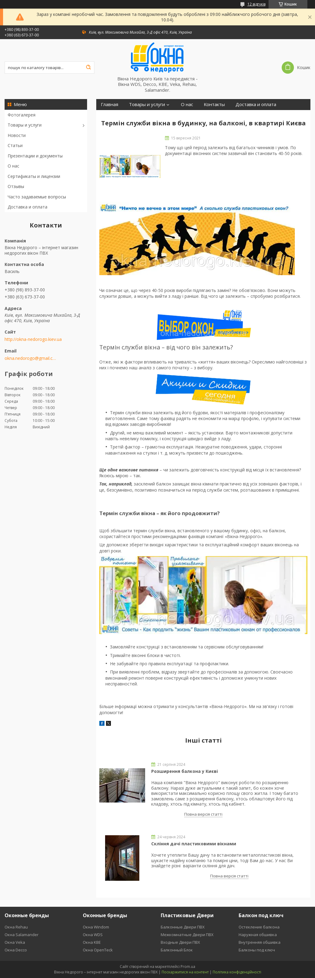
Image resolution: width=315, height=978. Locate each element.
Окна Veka (15, 942)
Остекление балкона (259, 927)
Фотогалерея (21, 115)
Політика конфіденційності (237, 972)
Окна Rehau (16, 927)
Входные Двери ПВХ (180, 942)
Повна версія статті (203, 814)
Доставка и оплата (27, 207)
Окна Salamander (21, 934)
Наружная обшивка (258, 934)
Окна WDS (93, 934)
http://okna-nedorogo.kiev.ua (33, 339)
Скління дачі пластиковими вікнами (193, 844)
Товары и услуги (25, 125)
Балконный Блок (177, 950)
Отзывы (16, 186)
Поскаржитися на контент (185, 972)
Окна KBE (92, 942)
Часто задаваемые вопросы (37, 197)
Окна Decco (16, 950)
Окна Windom (96, 927)
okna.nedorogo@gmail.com (31, 358)
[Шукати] (88, 67)
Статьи (15, 145)
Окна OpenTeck (98, 950)
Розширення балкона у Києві (184, 771)
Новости (17, 135)
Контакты (214, 104)
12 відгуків (256, 4)
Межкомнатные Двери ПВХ (187, 934)
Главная (109, 104)
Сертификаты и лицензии (34, 176)
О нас (13, 166)
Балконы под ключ (257, 950)
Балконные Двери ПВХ (183, 927)
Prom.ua (188, 966)
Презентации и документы (35, 156)
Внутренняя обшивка (259, 942)
